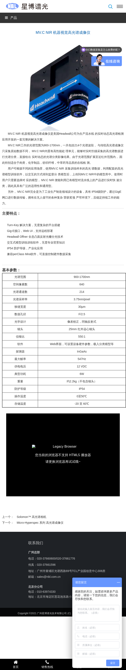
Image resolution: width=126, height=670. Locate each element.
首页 (16, 664)
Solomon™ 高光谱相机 (31, 517)
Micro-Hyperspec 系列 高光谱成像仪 (40, 522)
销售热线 (47, 664)
